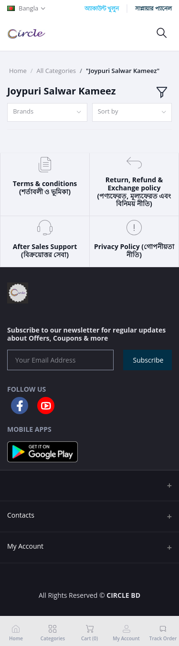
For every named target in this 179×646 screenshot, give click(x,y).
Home (18, 70)
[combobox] (47, 112)
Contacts (20, 515)
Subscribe (148, 360)
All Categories (56, 70)
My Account (25, 546)
